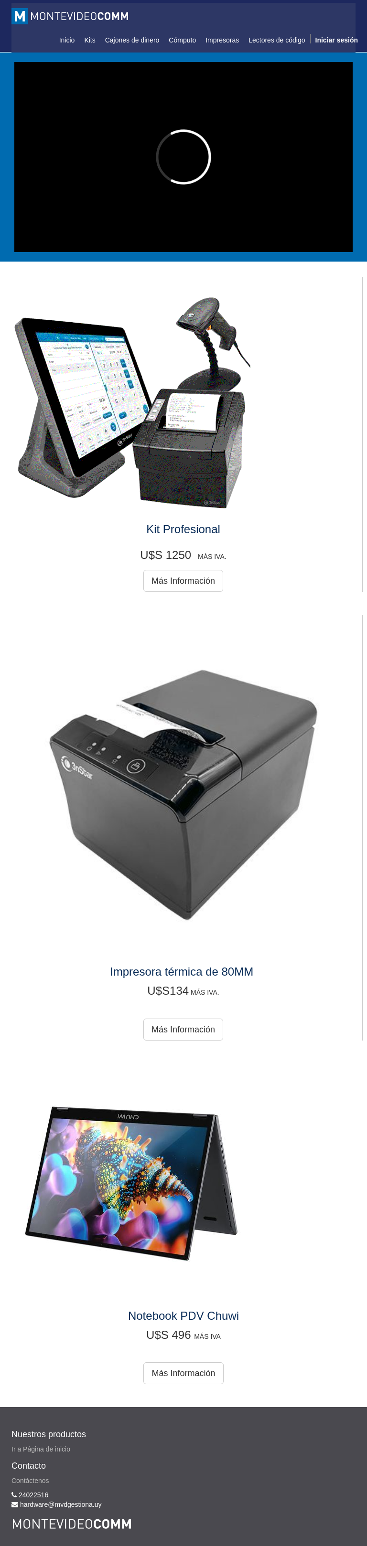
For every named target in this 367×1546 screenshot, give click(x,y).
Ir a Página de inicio (40, 1449)
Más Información (183, 581)
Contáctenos (30, 1480)
